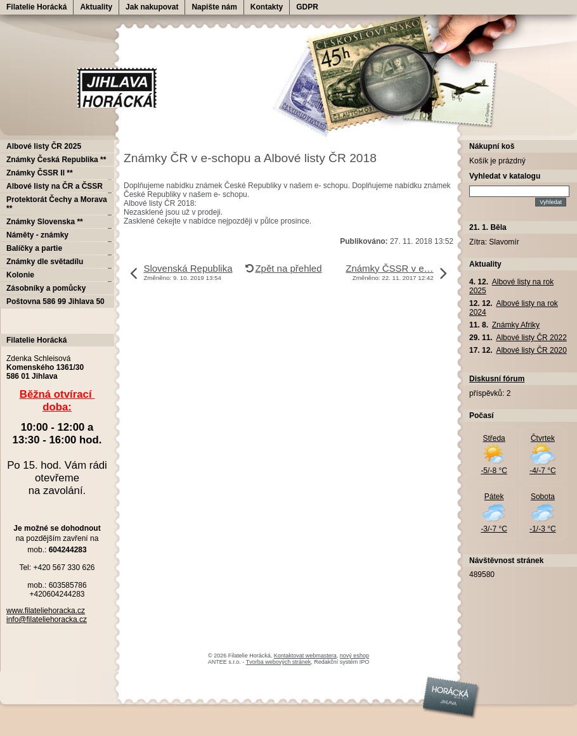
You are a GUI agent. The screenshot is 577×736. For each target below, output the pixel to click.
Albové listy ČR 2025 (43, 146)
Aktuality (96, 7)
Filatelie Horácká (36, 7)
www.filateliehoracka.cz (45, 610)
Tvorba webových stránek (278, 662)
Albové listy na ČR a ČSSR (54, 186)
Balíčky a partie (34, 248)
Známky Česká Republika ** (56, 159)
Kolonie (20, 274)
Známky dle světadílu (44, 261)
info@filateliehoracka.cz (46, 619)
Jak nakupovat (152, 7)
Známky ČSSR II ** (39, 172)
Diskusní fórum (496, 378)
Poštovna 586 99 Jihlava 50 (55, 301)
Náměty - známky (37, 235)
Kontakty (266, 7)
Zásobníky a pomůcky (46, 288)
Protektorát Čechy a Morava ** (56, 204)
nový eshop (354, 655)
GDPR (307, 7)
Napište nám (214, 7)
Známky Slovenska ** (44, 221)
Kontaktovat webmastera (305, 655)
